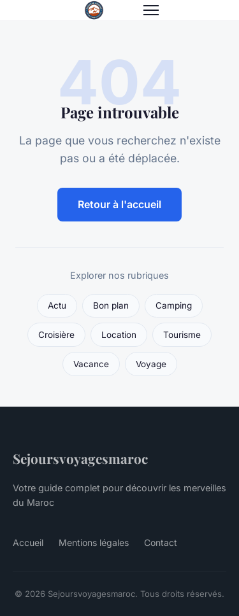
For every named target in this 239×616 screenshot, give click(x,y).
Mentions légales (94, 542)
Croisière (56, 335)
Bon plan (111, 305)
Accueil (28, 542)
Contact (160, 542)
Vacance (91, 364)
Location (118, 335)
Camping (174, 305)
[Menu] (151, 10)
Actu (57, 305)
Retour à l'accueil (119, 204)
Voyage (151, 364)
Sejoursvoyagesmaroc (80, 458)
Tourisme (182, 335)
